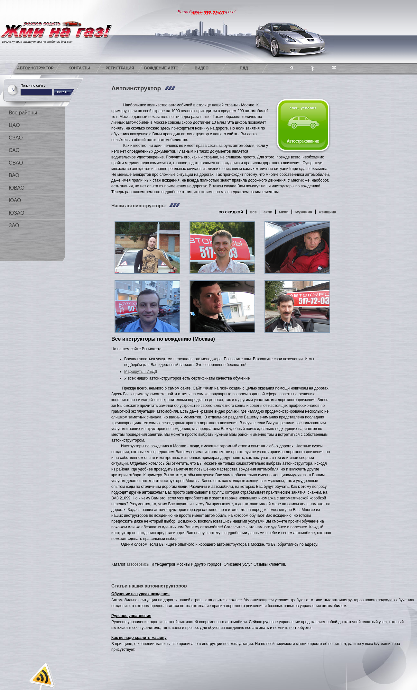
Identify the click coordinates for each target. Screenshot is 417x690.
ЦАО (14, 125)
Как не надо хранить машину (139, 637)
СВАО (16, 163)
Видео (201, 68)
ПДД (244, 68)
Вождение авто (161, 68)
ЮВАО (16, 188)
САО (14, 150)
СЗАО (16, 137)
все (254, 212)
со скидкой (231, 211)
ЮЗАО (16, 213)
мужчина (304, 212)
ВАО (14, 175)
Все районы (23, 112)
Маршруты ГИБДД (140, 371)
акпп (268, 212)
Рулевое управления (131, 616)
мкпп (284, 212)
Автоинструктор (35, 68)
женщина (327, 212)
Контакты (79, 68)
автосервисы (138, 564)
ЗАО (14, 225)
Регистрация (120, 68)
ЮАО (15, 200)
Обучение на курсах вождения (140, 594)
